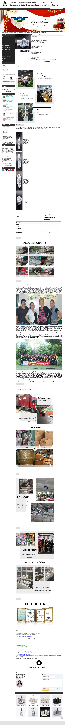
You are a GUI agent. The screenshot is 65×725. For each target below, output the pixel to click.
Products (10, 8)
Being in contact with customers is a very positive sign (8, 141)
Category (6, 32)
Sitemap (26, 723)
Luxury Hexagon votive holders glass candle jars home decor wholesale (10, 119)
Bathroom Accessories (12, 32)
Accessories (4, 54)
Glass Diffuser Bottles (6, 47)
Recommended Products (6, 36)
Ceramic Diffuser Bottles (6, 49)
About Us (37, 721)
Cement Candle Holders (6, 43)
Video (27, 8)
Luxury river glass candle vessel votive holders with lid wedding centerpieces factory (10, 106)
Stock (3, 60)
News (32, 8)
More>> (10, 124)
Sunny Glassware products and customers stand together (8, 129)
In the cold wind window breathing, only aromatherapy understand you (8, 138)
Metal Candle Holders (6, 45)
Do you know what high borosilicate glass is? (7, 127)
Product (32, 721)
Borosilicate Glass (5, 58)
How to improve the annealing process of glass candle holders (8, 143)
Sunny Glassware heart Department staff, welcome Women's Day (7, 132)
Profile (16, 8)
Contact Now (8, 165)
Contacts (22, 8)
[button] (63, 21)
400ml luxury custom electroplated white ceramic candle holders (10, 114)
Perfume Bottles (5, 51)
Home (4, 8)
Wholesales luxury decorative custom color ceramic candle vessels (9, 97)
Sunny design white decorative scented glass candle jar (9, 101)
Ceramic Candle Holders (6, 38)
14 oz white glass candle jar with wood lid (10, 110)
